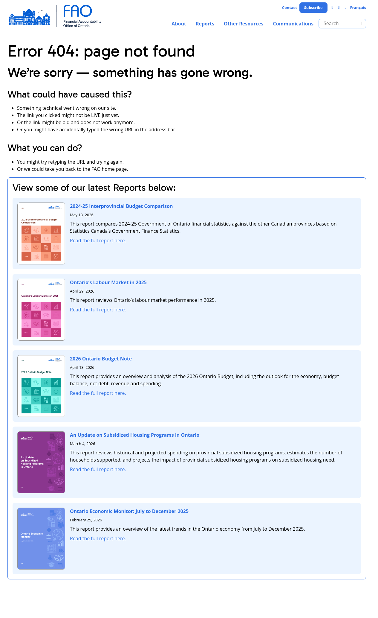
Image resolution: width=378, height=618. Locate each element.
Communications (293, 23)
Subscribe (313, 7)
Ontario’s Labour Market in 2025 (108, 282)
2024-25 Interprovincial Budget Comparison (121, 206)
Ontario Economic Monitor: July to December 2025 (129, 511)
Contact (289, 7)
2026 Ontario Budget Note (101, 358)
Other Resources (243, 23)
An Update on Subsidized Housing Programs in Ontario (134, 435)
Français (358, 7)
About (179, 23)
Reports (205, 23)
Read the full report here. (98, 240)
